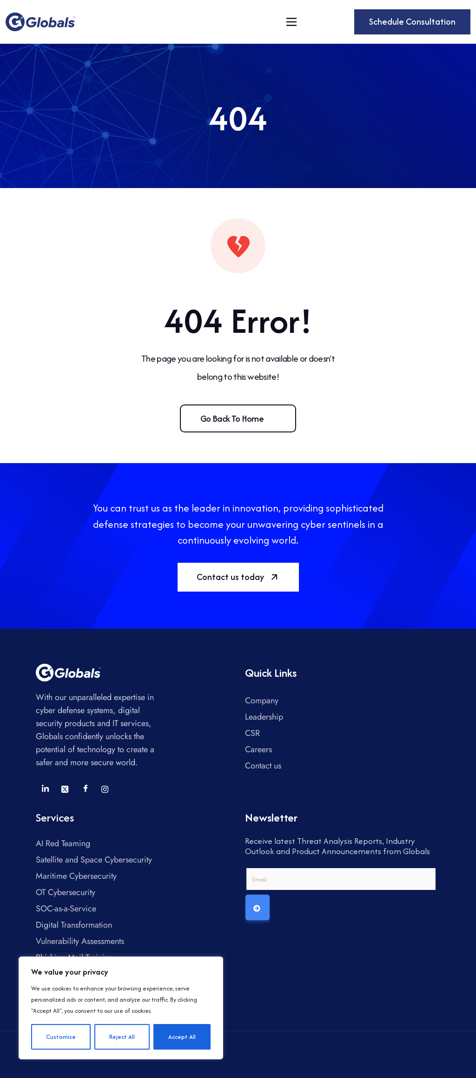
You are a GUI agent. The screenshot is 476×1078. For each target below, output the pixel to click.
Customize (61, 1036)
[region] (121, 1008)
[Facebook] (85, 789)
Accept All (182, 1036)
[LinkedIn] (45, 789)
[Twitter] (65, 789)
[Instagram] (105, 789)
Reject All (122, 1036)
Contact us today (238, 577)
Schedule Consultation (412, 21)
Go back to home (232, 418)
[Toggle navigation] (291, 22)
